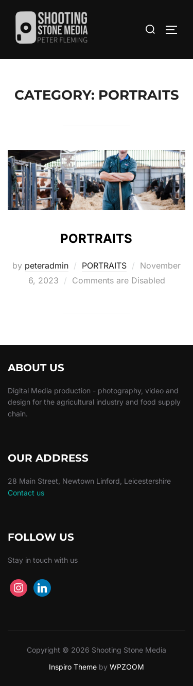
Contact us (26, 492)
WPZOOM (127, 666)
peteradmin (46, 265)
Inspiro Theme (73, 666)
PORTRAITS (96, 238)
